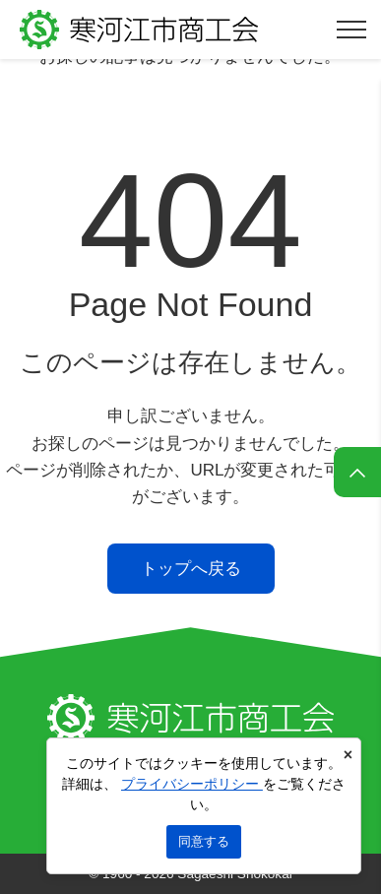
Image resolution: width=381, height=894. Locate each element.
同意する (203, 841)
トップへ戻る (191, 568)
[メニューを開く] (351, 29)
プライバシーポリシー (192, 784)
